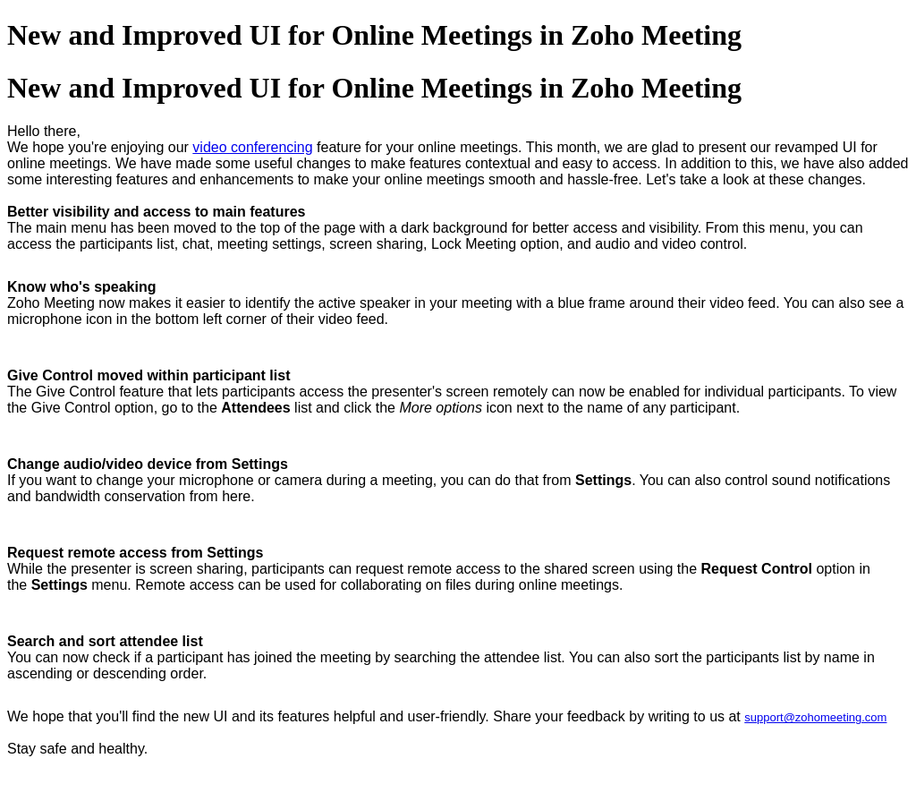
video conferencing (252, 147)
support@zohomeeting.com (815, 717)
